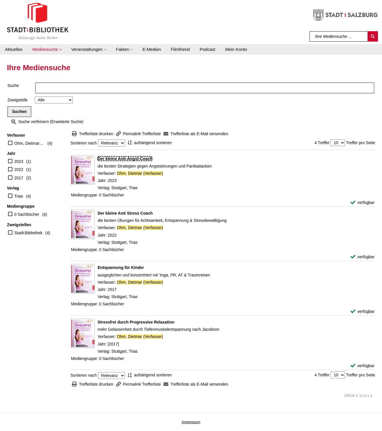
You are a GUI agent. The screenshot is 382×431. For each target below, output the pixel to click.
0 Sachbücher (26, 214)
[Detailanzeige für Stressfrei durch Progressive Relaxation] (136, 322)
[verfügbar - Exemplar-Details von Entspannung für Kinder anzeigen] (362, 311)
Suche (13, 85)
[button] (47, 49)
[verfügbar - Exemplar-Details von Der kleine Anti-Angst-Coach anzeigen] (362, 202)
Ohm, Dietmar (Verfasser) (29, 143)
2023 (18, 161)
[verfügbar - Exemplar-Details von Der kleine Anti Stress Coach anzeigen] (362, 257)
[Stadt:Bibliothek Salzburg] (37, 21)
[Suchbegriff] (338, 36)
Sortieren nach (83, 143)
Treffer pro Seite (360, 142)
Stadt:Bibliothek (28, 233)
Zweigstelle (18, 100)
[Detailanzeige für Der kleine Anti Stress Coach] (125, 213)
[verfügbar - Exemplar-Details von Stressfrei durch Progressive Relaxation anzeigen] (362, 365)
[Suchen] (373, 36)
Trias (18, 196)
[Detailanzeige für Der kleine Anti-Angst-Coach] (125, 158)
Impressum (191, 422)
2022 (18, 169)
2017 (18, 178)
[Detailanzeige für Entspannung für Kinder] (121, 267)
